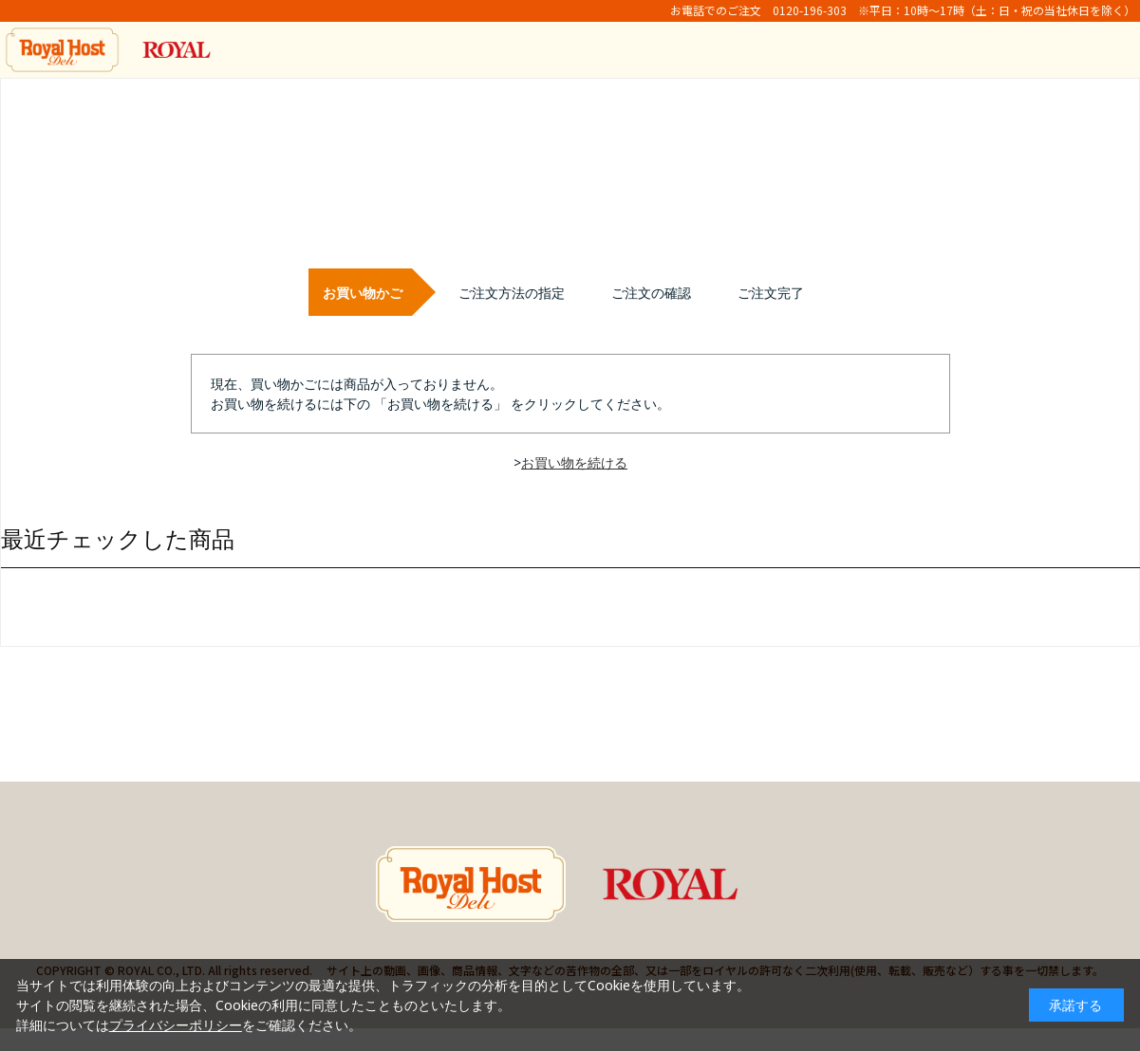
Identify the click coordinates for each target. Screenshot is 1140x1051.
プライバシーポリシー (175, 1025)
